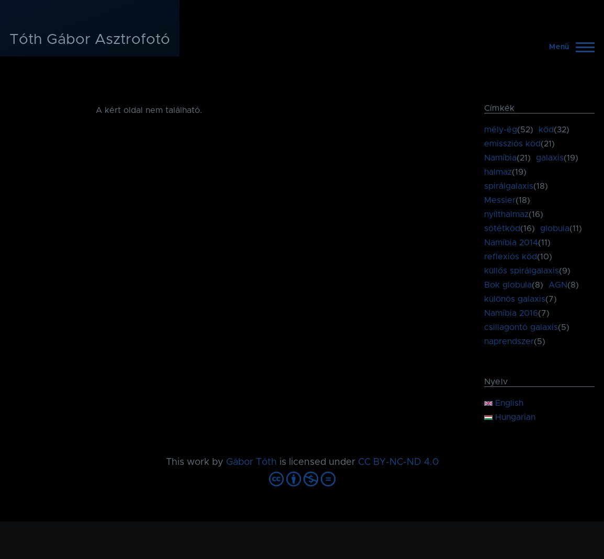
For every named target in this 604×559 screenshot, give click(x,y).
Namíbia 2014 (511, 242)
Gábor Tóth (251, 462)
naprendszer (509, 341)
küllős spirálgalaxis (521, 271)
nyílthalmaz (506, 214)
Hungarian (509, 417)
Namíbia (500, 158)
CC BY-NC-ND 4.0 (398, 462)
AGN (558, 285)
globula (554, 228)
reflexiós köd (510, 257)
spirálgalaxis (508, 186)
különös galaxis (514, 299)
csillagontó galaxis (521, 327)
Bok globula (508, 285)
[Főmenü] (569, 47)
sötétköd (502, 228)
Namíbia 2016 (511, 313)
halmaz (498, 172)
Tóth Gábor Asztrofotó (89, 39)
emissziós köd (512, 144)
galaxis (550, 158)
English (503, 403)
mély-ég (500, 130)
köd (546, 130)
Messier (500, 200)
